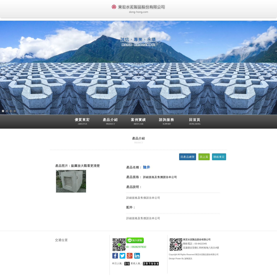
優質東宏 (82, 122)
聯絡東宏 (219, 156)
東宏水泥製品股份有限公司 (207, 254)
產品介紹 (110, 122)
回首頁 (195, 122)
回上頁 (204, 156)
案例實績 (138, 122)
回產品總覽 (188, 156)
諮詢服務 (167, 122)
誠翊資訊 (188, 258)
